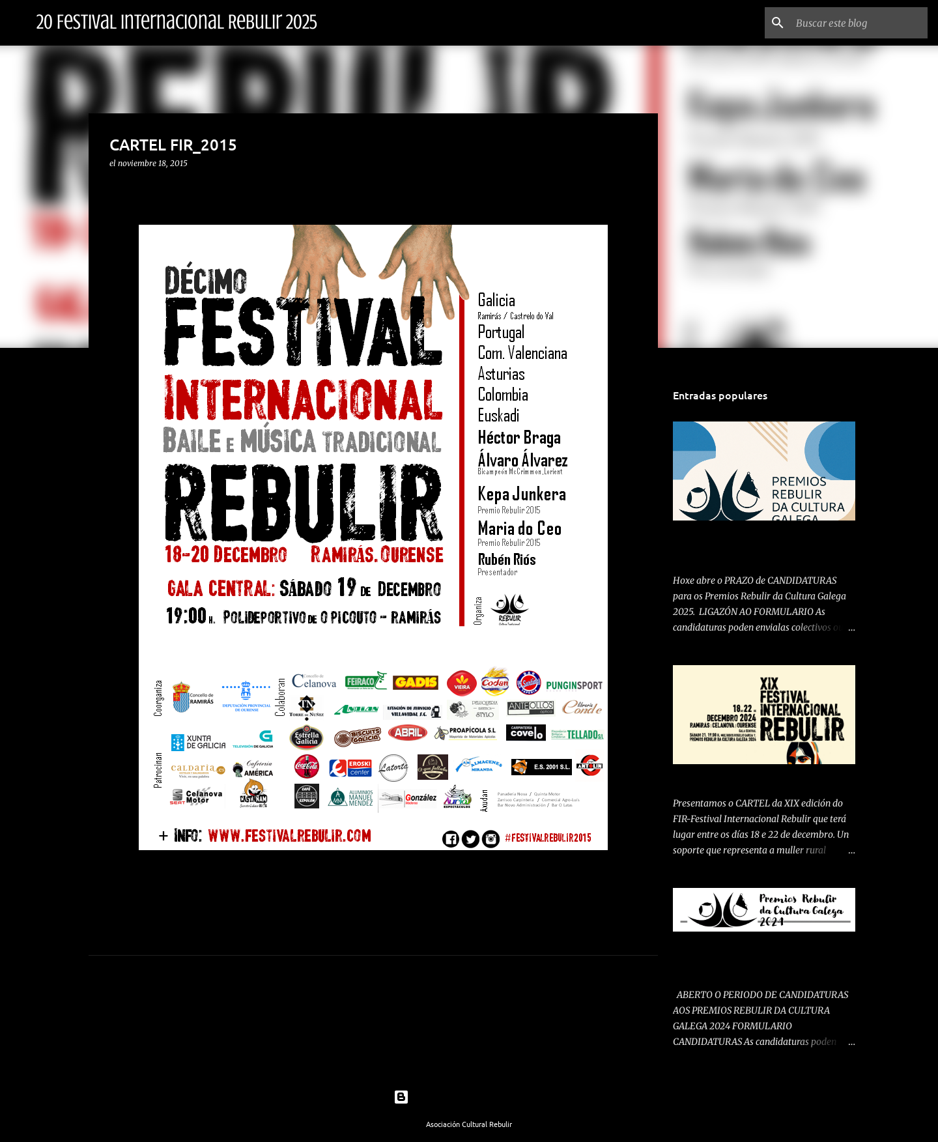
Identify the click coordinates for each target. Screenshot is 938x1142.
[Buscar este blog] (859, 22)
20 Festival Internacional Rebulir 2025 (176, 22)
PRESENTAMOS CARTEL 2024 (734, 777)
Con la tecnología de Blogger (469, 1097)
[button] (117, 190)
